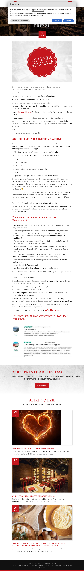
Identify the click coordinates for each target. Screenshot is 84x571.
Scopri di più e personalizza (20, 20)
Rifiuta (57, 20)
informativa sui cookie (38, 11)
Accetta (68, 20)
